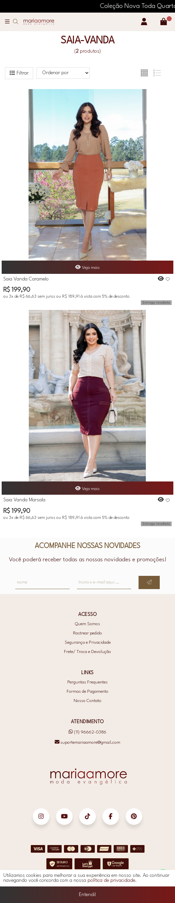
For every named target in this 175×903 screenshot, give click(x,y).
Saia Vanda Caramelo (26, 279)
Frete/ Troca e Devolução (87, 652)
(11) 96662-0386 (87, 732)
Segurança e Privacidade (88, 642)
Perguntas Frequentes (87, 682)
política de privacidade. (112, 885)
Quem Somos (87, 624)
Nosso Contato (87, 701)
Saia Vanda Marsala (24, 500)
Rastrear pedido (87, 633)
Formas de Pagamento (87, 691)
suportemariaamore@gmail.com (87, 742)
